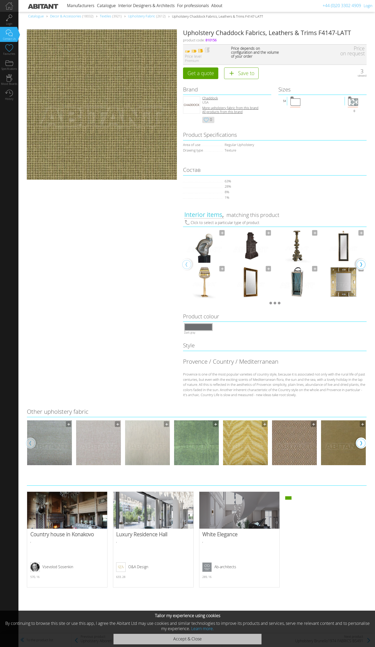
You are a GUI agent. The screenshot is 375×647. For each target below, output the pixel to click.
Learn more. (202, 628)
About (216, 5)
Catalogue (106, 5)
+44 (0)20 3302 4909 (342, 5)
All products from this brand (222, 112)
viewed (362, 75)
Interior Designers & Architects (146, 5)
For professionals (193, 5)
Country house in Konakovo (67, 539)
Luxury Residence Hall (153, 539)
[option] (204, 264)
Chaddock (210, 98)
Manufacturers (80, 5)
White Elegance (239, 539)
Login (368, 5)
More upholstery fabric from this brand (230, 108)
